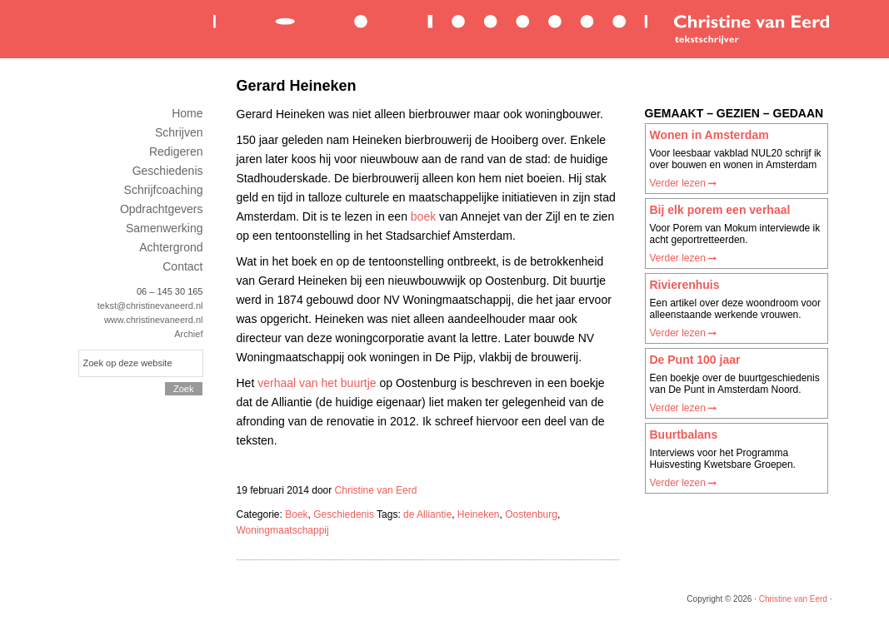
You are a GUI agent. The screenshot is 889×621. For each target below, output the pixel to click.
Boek (296, 514)
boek (423, 216)
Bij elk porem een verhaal (720, 209)
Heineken (478, 514)
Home (187, 113)
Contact (182, 266)
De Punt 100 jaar (695, 359)
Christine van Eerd (519, 28)
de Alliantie (427, 514)
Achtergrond (170, 247)
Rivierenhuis (685, 284)
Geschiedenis (343, 514)
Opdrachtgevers (161, 209)
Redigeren (176, 151)
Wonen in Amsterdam (709, 135)
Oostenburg (531, 514)
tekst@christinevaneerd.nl (150, 305)
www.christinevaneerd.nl (153, 320)
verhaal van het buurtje (316, 383)
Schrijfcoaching (163, 189)
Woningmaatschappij (283, 530)
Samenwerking (164, 228)
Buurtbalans (684, 434)
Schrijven (179, 132)
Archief (188, 334)
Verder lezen (683, 183)
